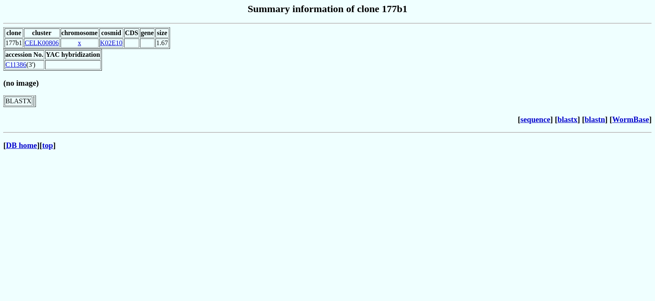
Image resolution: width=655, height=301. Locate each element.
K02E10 (111, 42)
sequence (535, 119)
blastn (594, 119)
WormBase (630, 119)
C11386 (15, 64)
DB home (21, 145)
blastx (568, 119)
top (47, 145)
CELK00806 (42, 42)
